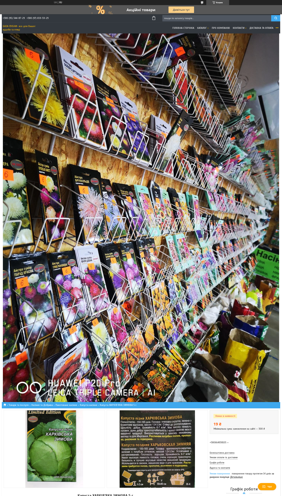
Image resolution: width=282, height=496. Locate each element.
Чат (267, 486)
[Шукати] (275, 18)
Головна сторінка (183, 28)
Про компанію (221, 28)
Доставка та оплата (261, 28)
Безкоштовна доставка (222, 452)
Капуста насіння (88, 405)
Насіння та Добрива (42, 405)
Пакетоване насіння (66, 405)
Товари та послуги (19, 405)
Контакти (238, 28)
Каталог (202, 28)
